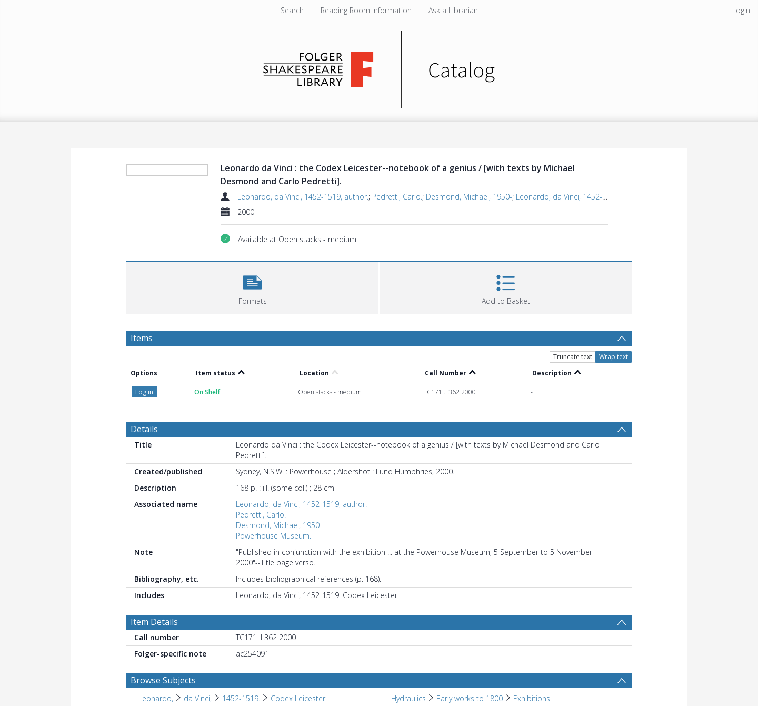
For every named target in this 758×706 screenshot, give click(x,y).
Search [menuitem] (292, 10)
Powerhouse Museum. (273, 536)
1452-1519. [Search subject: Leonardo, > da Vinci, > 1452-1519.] (241, 698)
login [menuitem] (742, 10)
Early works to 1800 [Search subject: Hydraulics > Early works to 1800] (469, 698)
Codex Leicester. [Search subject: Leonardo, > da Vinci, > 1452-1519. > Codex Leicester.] (299, 698)
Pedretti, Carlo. (397, 197)
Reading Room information (366, 10)
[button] (252, 287)
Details (144, 429)
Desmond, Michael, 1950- (469, 197)
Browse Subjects (163, 680)
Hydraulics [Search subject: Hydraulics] (408, 698)
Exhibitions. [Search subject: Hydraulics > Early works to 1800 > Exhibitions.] (532, 698)
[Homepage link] (379, 66)
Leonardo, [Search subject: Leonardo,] (155, 698)
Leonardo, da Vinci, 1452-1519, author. (302, 197)
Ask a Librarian (453, 10)
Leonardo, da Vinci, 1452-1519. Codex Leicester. (597, 197)
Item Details (154, 622)
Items (142, 338)
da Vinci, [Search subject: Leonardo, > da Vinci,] (198, 698)
